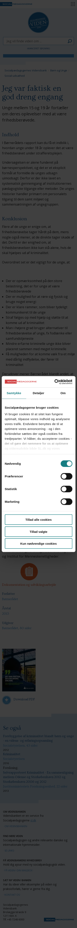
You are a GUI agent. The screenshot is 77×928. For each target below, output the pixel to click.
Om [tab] (63, 393)
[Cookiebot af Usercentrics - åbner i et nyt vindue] (54, 381)
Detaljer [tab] (38, 393)
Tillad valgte (38, 531)
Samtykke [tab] (14, 393)
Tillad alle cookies (38, 519)
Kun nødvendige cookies (38, 543)
